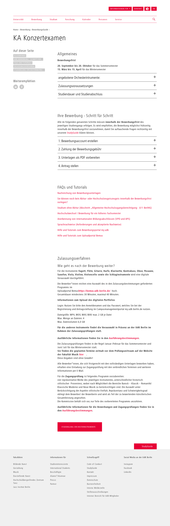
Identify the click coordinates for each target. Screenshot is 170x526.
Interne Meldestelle (96, 488)
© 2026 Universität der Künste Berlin (27, 507)
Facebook (128, 468)
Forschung (70, 19)
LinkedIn (127, 472)
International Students (60, 468)
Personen (103, 19)
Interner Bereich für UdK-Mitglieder (103, 495)
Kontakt (138, 9)
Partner (53, 484)
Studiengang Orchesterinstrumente (29, 70)
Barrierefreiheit (94, 484)
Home (15, 29)
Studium (53, 19)
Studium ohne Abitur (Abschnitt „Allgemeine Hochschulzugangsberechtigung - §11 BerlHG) (105, 207)
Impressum (92, 476)
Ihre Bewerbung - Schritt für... (28, 59)
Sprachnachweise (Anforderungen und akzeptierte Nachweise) (89, 224)
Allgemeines (20, 55)
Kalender (86, 19)
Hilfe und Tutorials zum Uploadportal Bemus (80, 235)
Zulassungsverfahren (24, 66)
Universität (18, 19)
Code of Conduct (94, 464)
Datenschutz (92, 480)
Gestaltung (18, 468)
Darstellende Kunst (21, 476)
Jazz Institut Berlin (21, 487)
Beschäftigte (55, 472)
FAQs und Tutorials (23, 63)
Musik (16, 472)
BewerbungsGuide (40, 29)
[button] (154, 19)
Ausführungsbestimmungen (124, 338)
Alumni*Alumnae (58, 476)
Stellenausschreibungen (97, 491)
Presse (53, 480)
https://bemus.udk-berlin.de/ (94, 290)
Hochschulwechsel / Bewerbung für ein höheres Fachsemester (89, 213)
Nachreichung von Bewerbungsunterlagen (79, 193)
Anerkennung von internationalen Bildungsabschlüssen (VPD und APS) (94, 218)
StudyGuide (73, 132)
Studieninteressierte (59, 464)
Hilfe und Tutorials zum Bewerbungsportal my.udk (83, 230)
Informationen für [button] (119, 9)
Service (118, 19)
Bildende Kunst (20, 464)
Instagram (128, 464)
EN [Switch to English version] (154, 9)
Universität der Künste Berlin (23, 7)
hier (81, 354)
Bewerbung (36, 19)
